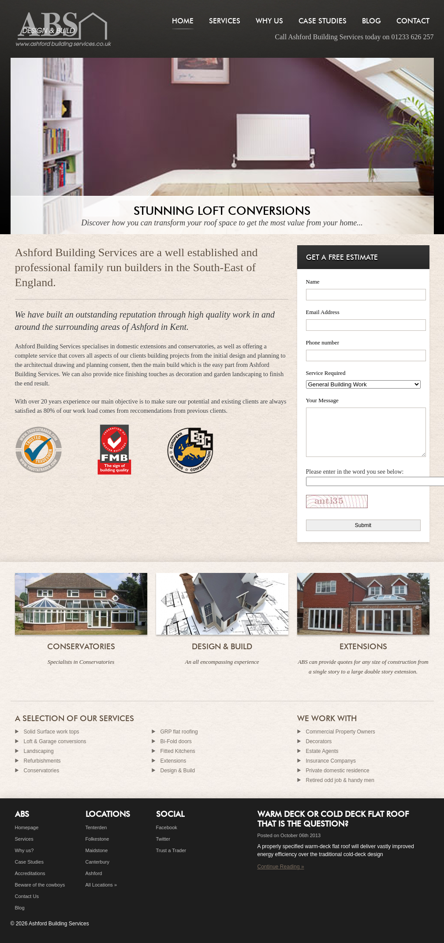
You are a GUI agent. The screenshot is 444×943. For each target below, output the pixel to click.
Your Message (322, 400)
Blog (371, 21)
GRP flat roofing (179, 732)
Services (224, 21)
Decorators (319, 741)
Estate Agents (322, 751)
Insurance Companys (331, 761)
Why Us (269, 21)
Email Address (323, 312)
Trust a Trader (171, 850)
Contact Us (27, 896)
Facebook (166, 827)
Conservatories (81, 646)
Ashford (94, 873)
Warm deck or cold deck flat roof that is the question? (333, 819)
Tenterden (96, 827)
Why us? (24, 850)
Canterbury (97, 861)
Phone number (322, 342)
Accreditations (30, 873)
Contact (412, 21)
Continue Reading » (280, 867)
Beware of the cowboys (40, 884)
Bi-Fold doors (176, 741)
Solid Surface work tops (51, 732)
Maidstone (97, 850)
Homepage (27, 827)
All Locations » (101, 884)
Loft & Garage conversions (55, 741)
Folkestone (97, 839)
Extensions (363, 646)
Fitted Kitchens (177, 751)
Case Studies (322, 21)
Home (183, 21)
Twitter (163, 839)
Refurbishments (42, 761)
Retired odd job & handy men (340, 780)
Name (313, 281)
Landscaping (39, 751)
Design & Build (222, 646)
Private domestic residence (337, 770)
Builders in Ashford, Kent (63, 29)
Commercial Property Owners (340, 732)
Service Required (326, 373)
